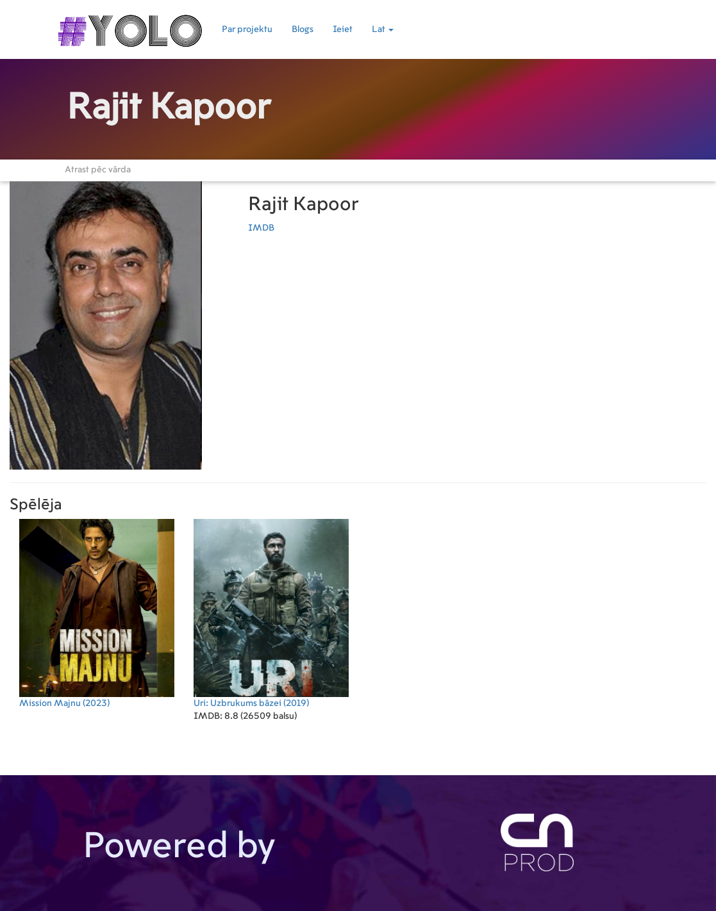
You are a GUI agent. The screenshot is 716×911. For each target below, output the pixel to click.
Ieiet (343, 29)
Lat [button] (383, 29)
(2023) (96, 613)
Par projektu (247, 29)
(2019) (271, 613)
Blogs (302, 29)
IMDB (261, 228)
